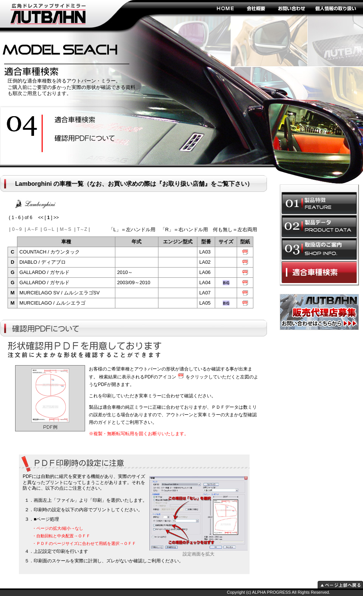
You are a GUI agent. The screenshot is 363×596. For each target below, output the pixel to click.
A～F (33, 229)
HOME (225, 8)
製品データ (319, 226)
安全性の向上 (81, 120)
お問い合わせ (291, 8)
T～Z (82, 229)
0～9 (17, 229)
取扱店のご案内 (319, 249)
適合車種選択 (319, 272)
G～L (48, 229)
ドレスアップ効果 (81, 139)
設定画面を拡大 (198, 552)
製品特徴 (319, 203)
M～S (65, 229)
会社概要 (256, 8)
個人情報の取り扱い (335, 8)
